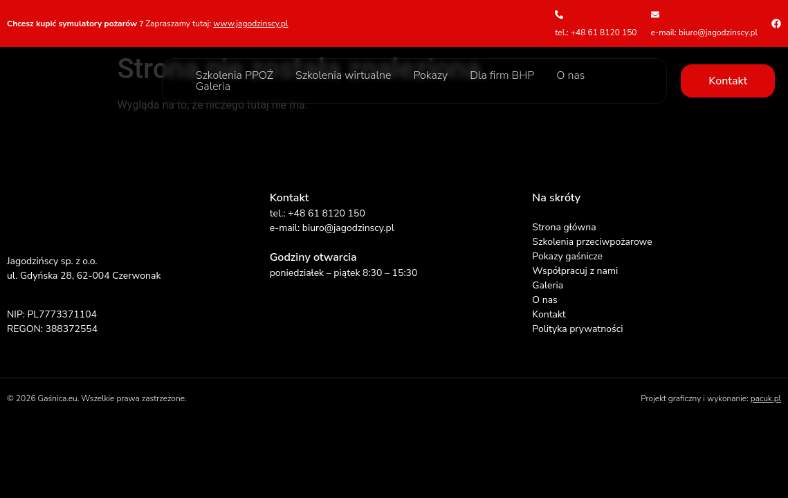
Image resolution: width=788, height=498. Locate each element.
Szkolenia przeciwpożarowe (592, 241)
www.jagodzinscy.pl (250, 23)
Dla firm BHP (502, 75)
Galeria (213, 86)
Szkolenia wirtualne (343, 75)
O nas (570, 75)
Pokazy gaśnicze (567, 256)
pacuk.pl (766, 398)
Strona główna (564, 227)
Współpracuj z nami (575, 270)
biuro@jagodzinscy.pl (348, 227)
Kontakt (548, 314)
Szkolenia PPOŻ (234, 75)
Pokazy (430, 75)
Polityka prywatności (577, 328)
